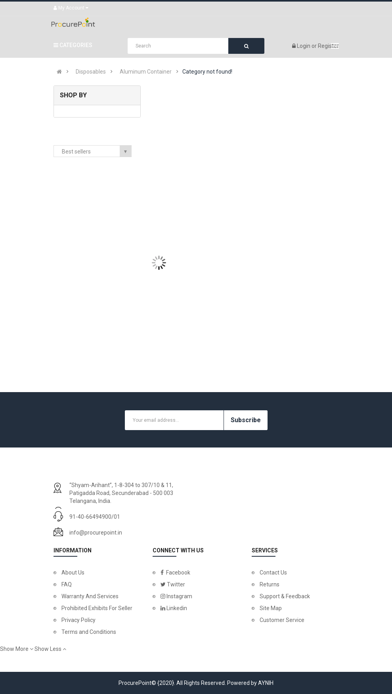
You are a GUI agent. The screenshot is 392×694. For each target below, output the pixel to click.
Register (328, 46)
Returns (269, 584)
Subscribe (246, 420)
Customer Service (282, 620)
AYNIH (265, 683)
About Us (72, 572)
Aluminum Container (146, 71)
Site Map (271, 608)
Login (304, 46)
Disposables (91, 71)
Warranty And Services (90, 596)
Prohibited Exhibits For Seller (96, 608)
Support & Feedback (285, 596)
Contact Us (273, 572)
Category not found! (207, 71)
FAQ (66, 584)
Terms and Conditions (88, 632)
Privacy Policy (78, 620)
